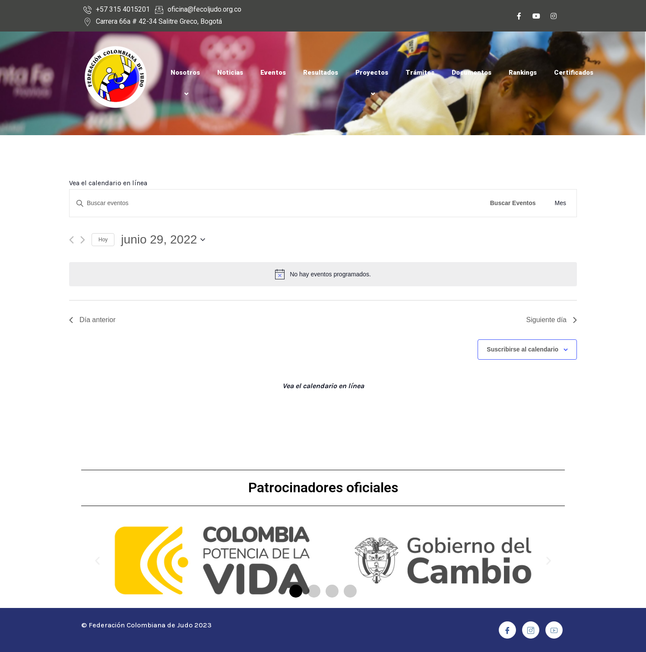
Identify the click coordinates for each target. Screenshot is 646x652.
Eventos (273, 72)
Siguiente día (551, 319)
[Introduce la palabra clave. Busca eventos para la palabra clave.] (275, 203)
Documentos (471, 72)
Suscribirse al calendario (522, 349)
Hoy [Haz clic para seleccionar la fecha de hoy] (103, 240)
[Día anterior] (71, 240)
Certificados (573, 72)
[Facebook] (519, 17)
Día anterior (92, 319)
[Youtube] (536, 17)
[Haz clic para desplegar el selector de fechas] (163, 239)
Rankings (523, 72)
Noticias (230, 72)
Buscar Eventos (513, 202)
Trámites (419, 72)
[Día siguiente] (82, 240)
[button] (295, 591)
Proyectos (371, 83)
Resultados (320, 72)
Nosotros (185, 83)
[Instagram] (553, 17)
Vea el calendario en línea (108, 183)
